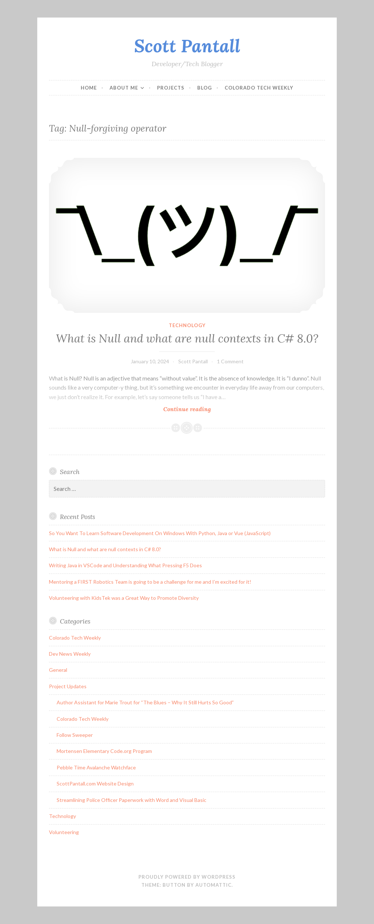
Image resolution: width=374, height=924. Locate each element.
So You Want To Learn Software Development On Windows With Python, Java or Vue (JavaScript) (160, 533)
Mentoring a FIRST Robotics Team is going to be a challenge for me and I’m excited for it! (150, 582)
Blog (204, 88)
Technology (187, 325)
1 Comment (230, 361)
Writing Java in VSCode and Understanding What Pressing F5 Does (125, 565)
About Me (124, 88)
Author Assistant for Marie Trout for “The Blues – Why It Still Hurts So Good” (145, 702)
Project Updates (68, 686)
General (58, 670)
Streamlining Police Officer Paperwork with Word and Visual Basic (131, 800)
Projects (170, 88)
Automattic (213, 885)
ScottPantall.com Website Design (95, 783)
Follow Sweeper (75, 735)
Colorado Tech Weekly (259, 88)
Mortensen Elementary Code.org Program (104, 751)
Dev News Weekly (70, 654)
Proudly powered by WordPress (187, 877)
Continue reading (198, 408)
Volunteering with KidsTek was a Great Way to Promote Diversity (124, 598)
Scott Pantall (187, 45)
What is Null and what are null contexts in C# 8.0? (187, 338)
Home (89, 88)
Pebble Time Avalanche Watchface (96, 767)
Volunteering (64, 832)
